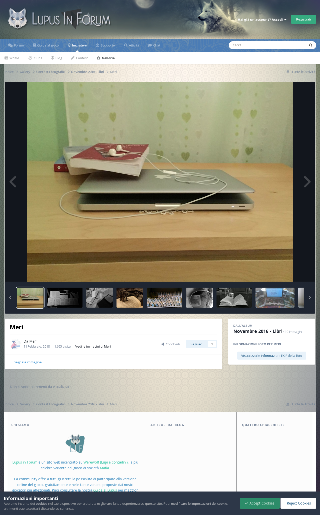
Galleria (108, 58)
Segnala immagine (28, 362)
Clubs (37, 58)
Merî (32, 341)
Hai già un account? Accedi (262, 19)
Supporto (107, 45)
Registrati (303, 19)
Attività (133, 45)
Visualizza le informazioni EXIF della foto (271, 355)
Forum (19, 45)
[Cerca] (255, 45)
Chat (156, 45)
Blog (58, 58)
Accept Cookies (259, 503)
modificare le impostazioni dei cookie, (199, 503)
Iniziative (79, 47)
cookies (42, 503)
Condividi (171, 344)
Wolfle (14, 58)
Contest (81, 58)
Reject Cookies (298, 503)
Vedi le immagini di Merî (93, 346)
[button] (10, 297)
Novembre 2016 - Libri (257, 331)
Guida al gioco (47, 45)
